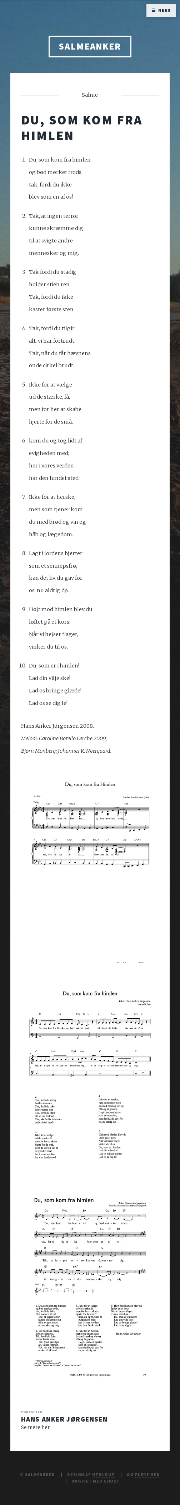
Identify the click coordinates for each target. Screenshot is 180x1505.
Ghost (112, 1481)
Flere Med (147, 1474)
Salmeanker (90, 46)
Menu (164, 10)
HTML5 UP (103, 1474)
